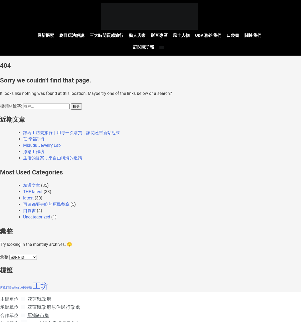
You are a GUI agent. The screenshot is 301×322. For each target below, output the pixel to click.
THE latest (33, 184)
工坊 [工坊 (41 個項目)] (40, 278)
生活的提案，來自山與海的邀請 (52, 150)
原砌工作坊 (33, 144)
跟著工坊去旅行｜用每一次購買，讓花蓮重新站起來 (71, 125)
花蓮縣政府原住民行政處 (55, 299)
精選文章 (31, 177)
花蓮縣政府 (40, 291)
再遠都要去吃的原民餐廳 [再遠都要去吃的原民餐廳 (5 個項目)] (16, 280)
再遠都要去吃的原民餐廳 (46, 196)
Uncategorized (36, 209)
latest (28, 190)
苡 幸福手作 (34, 131)
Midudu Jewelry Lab (42, 137)
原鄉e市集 (39, 307)
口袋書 (29, 203)
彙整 (4, 249)
